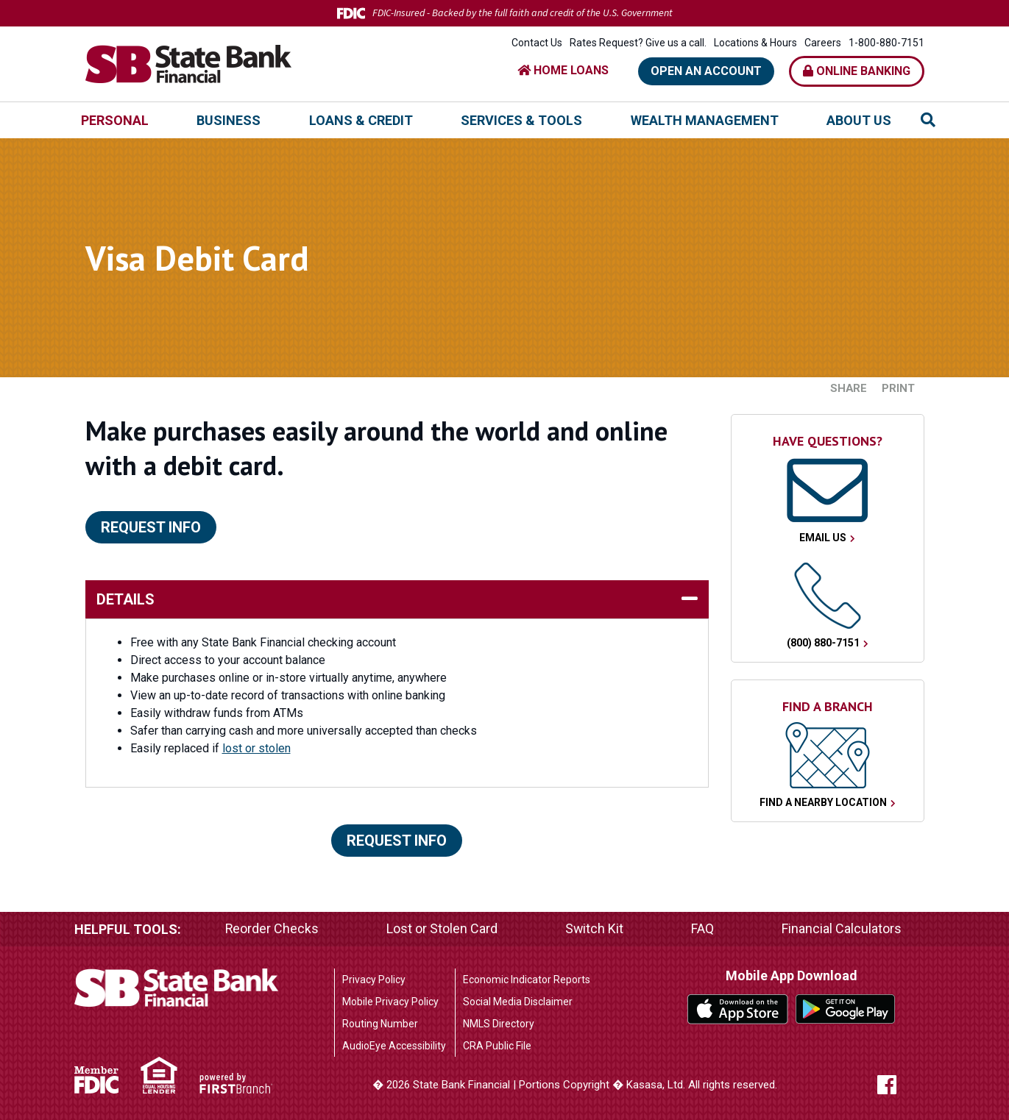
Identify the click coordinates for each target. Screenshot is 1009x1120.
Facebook (900, 1085)
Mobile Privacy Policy (390, 1001)
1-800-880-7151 (886, 43)
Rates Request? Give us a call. (638, 43)
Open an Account (706, 71)
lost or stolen (256, 748)
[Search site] (928, 120)
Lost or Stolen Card (442, 929)
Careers (822, 43)
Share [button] (848, 388)
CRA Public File (497, 1046)
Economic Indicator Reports (526, 979)
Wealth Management (705, 120)
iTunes (737, 1009)
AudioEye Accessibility (394, 1046)
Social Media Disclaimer (518, 1001)
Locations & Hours (755, 43)
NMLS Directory (498, 1024)
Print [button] (898, 388)
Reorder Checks (272, 929)
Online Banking (856, 71)
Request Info (151, 527)
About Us (858, 120)
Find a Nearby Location (823, 802)
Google (846, 1009)
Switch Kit (594, 929)
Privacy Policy (374, 979)
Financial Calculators (842, 929)
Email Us (822, 537)
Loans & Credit (361, 120)
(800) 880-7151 (823, 643)
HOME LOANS (563, 70)
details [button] (125, 599)
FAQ (702, 929)
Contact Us (536, 43)
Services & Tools (521, 120)
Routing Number (380, 1024)
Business (229, 120)
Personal (115, 120)
